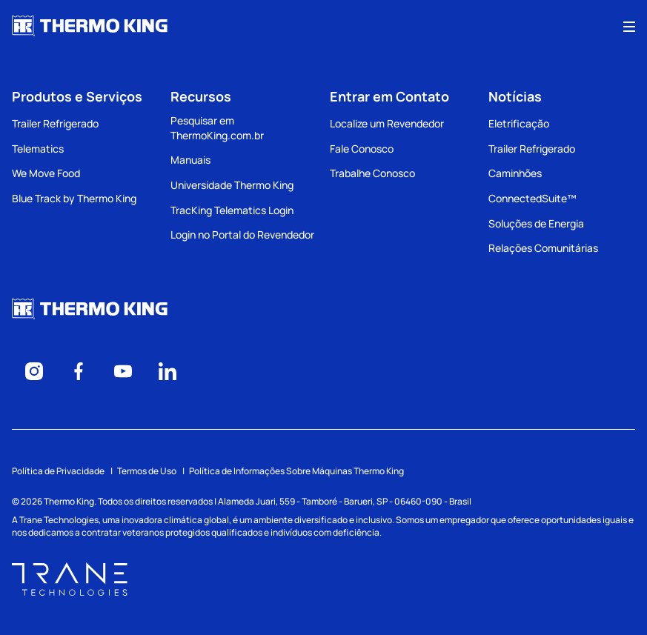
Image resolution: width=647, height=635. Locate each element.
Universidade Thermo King (231, 185)
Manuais (190, 160)
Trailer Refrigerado (55, 123)
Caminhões (515, 173)
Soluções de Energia (536, 223)
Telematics (38, 149)
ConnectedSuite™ (532, 198)
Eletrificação (518, 123)
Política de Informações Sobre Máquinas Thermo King (296, 471)
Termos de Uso (146, 471)
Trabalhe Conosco (372, 173)
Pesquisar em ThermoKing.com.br (217, 127)
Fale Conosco (362, 149)
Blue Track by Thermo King (74, 198)
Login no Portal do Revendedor (242, 234)
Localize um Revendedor (387, 123)
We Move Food (46, 173)
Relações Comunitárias (543, 248)
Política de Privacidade (58, 471)
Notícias (515, 96)
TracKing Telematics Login (231, 210)
